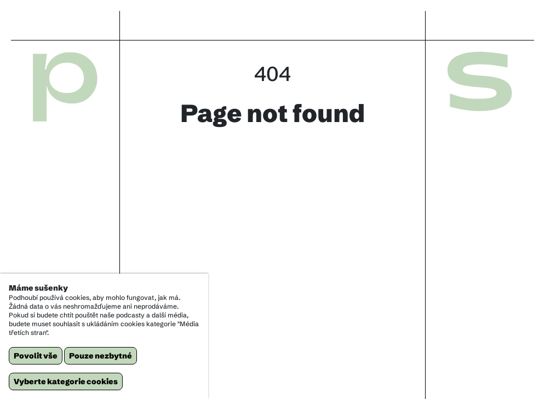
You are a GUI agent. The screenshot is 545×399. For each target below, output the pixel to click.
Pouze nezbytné (100, 356)
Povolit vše (36, 356)
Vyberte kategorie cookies (66, 381)
